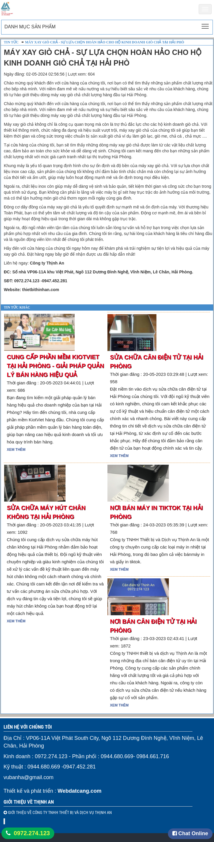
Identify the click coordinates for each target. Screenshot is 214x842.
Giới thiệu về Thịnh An (29, 802)
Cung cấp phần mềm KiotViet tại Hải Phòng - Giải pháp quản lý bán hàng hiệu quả (55, 366)
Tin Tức (11, 42)
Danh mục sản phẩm (29, 26)
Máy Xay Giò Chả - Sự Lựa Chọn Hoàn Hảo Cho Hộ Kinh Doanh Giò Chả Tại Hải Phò (104, 42)
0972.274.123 (32, 833)
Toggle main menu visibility (206, 24)
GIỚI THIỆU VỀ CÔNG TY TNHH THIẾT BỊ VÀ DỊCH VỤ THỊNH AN (59, 812)
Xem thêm (16, 450)
